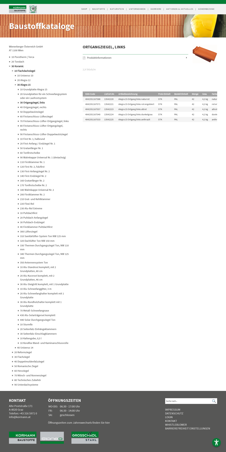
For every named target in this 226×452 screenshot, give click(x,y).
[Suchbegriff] (191, 401)
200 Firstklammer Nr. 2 (32, 194)
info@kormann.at (20, 417)
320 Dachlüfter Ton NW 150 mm (37, 240)
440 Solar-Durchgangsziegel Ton (37, 319)
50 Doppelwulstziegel (32, 111)
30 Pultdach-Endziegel (32, 222)
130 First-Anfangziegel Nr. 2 (35, 171)
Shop (84, 9)
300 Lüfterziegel (28, 231)
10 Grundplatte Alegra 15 (33, 89)
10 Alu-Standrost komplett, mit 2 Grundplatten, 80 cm (38, 269)
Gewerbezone (206, 9)
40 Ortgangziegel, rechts (33, 107)
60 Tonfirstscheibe (30, 152)
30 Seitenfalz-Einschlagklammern (38, 333)
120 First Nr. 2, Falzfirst (32, 166)
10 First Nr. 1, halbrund (32, 139)
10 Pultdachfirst (28, 213)
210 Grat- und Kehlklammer (35, 199)
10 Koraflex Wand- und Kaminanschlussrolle (44, 343)
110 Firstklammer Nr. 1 (32, 162)
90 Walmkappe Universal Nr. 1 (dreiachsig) (43, 157)
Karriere (156, 9)
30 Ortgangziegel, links (32, 102)
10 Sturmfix (26, 324)
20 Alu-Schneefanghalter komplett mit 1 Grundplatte (42, 295)
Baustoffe (98, 9)
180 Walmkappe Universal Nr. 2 (37, 189)
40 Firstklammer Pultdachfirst (36, 227)
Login (169, 417)
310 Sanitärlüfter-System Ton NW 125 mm (43, 236)
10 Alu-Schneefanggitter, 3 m (35, 288)
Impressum (172, 409)
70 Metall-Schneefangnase (34, 310)
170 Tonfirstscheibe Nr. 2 (33, 185)
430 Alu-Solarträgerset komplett (37, 315)
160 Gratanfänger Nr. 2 (32, 180)
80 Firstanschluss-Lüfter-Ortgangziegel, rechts (41, 127)
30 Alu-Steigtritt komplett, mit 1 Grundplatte (44, 284)
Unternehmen (137, 9)
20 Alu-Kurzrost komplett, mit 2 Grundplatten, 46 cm (37, 277)
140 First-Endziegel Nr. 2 (33, 176)
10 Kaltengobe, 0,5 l (30, 338)
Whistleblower (176, 424)
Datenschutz (174, 413)
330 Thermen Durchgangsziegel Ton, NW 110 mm (44, 247)
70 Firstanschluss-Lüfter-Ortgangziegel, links (44, 121)
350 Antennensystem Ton (34, 262)
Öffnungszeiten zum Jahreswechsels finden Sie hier (79, 422)
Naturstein (117, 9)
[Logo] (17, 9)
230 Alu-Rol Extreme (31, 208)
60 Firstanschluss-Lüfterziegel (36, 116)
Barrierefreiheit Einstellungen (187, 428)
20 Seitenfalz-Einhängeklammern (38, 329)
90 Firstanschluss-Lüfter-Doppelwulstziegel (44, 134)
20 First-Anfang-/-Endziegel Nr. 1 (37, 143)
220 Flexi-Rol (27, 203)
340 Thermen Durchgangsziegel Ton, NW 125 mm (44, 256)
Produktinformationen (99, 57)
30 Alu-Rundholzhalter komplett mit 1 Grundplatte (41, 304)
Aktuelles (179, 9)
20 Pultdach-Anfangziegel (34, 217)
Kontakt (171, 421)
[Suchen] (214, 401)
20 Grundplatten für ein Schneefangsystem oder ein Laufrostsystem (43, 96)
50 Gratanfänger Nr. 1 (31, 148)
